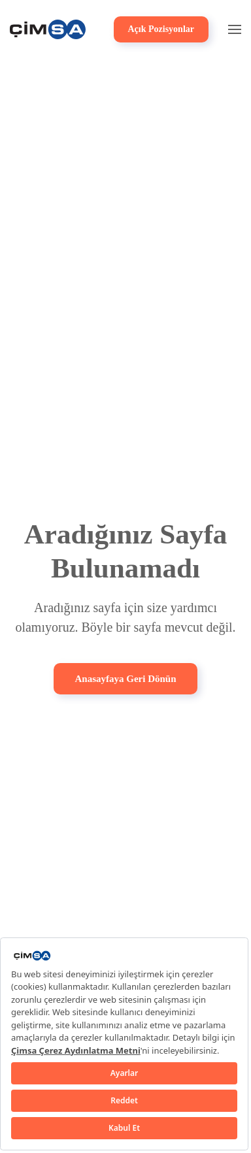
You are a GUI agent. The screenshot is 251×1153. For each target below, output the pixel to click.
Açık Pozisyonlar (161, 29)
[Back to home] (48, 29)
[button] (234, 29)
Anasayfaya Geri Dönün (125, 679)
